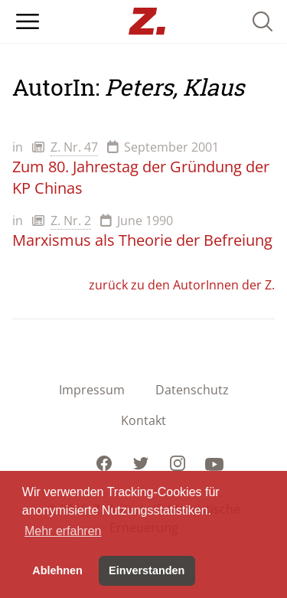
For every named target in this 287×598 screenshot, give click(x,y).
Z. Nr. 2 (71, 220)
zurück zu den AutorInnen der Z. (182, 284)
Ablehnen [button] (57, 570)
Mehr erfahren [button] (63, 531)
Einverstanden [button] (146, 570)
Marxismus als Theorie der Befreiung (142, 240)
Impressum (92, 389)
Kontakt (143, 420)
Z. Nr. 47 (74, 147)
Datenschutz (192, 389)
